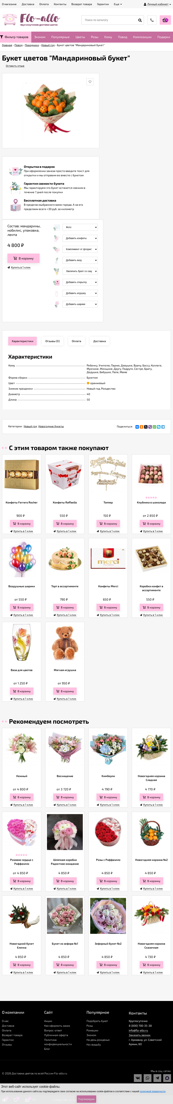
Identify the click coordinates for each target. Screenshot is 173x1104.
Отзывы (7, 1044)
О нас (5, 1021)
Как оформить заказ (57, 1025)
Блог (47, 1048)
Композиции (142, 37)
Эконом (39, 37)
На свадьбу (93, 1044)
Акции (48, 1021)
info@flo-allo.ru (138, 1030)
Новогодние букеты (51, 426)
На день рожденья (98, 1039)
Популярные (60, 37)
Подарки (163, 37)
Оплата (6, 1030)
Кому (108, 37)
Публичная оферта (56, 1035)
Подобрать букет (97, 1021)
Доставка (8, 1025)
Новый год (30, 426)
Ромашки (92, 1030)
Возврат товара (12, 1035)
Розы (94, 37)
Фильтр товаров (14, 37)
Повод (122, 37)
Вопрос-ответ (53, 1030)
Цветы (80, 37)
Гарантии (8, 1039)
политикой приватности (152, 1091)
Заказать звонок (139, 1035)
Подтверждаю (86, 1099)
